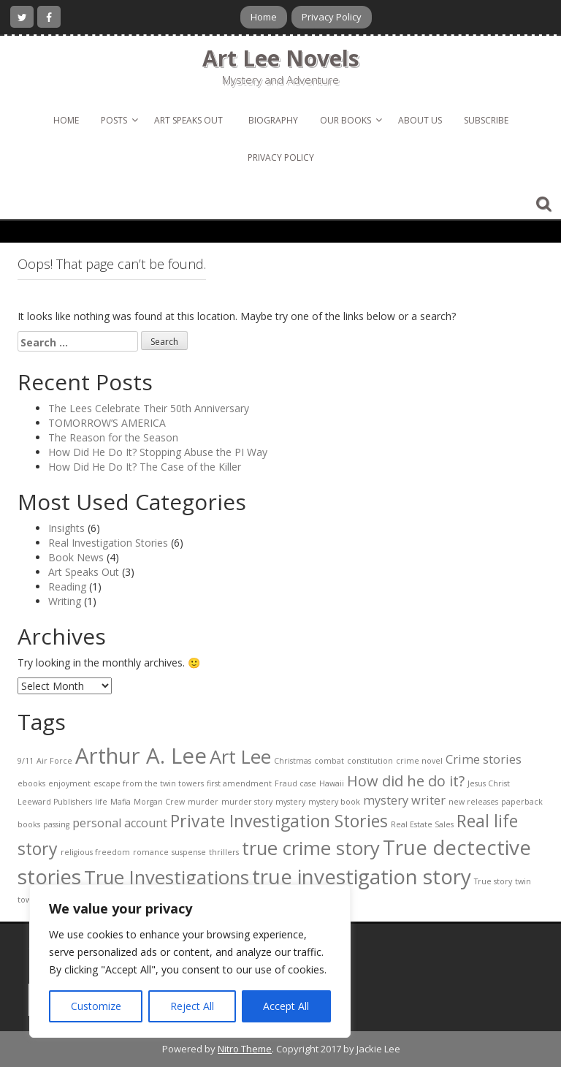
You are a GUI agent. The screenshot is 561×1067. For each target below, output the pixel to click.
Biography (273, 120)
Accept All (286, 1006)
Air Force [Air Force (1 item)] (54, 761)
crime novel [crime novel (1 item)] (419, 761)
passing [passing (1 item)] (56, 824)
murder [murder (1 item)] (203, 802)
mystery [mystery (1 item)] (290, 802)
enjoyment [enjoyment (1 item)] (69, 783)
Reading (67, 586)
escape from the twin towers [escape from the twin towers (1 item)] (149, 783)
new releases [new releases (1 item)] (473, 802)
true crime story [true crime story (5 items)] (311, 848)
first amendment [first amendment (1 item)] (239, 783)
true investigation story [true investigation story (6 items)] (361, 876)
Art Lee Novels (280, 58)
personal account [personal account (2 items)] (119, 823)
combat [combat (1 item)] (329, 761)
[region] (190, 961)
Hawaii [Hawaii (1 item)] (331, 783)
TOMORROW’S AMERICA (107, 423)
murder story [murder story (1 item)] (246, 802)
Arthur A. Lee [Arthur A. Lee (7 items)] (141, 755)
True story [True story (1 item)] (493, 881)
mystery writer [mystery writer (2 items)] (404, 800)
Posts (114, 120)
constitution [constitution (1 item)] (370, 761)
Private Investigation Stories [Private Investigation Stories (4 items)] (279, 820)
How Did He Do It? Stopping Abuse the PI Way (157, 452)
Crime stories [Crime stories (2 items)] (484, 759)
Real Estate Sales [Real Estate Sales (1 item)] (422, 824)
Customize (96, 1006)
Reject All (192, 1006)
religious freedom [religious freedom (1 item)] (95, 852)
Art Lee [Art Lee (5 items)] (240, 757)
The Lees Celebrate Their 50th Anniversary (148, 408)
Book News (76, 557)
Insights (66, 528)
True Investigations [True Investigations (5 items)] (166, 877)
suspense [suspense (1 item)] (189, 852)
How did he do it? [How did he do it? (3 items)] (406, 781)
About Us (420, 120)
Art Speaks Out (188, 120)
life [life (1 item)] (101, 802)
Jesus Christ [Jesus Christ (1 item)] (489, 783)
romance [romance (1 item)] (151, 852)
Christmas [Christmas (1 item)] (292, 761)
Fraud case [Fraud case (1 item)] (295, 783)
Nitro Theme (245, 1048)
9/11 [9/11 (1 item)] (26, 761)
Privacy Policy (332, 16)
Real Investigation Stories (108, 543)
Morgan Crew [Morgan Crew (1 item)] (159, 802)
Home (264, 16)
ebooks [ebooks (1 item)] (31, 783)
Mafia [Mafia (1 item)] (120, 802)
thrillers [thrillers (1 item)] (224, 852)
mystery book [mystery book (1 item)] (334, 802)
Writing (64, 601)
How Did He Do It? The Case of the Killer (144, 467)
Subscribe (486, 120)
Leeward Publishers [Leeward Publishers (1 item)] (55, 802)
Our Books (345, 120)
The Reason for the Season (113, 437)
